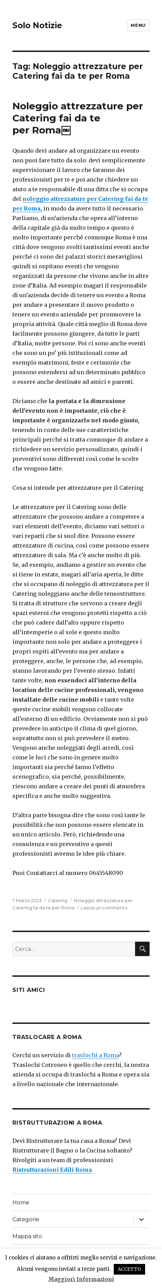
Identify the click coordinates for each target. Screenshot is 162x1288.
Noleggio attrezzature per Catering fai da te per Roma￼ (79, 118)
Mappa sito (27, 1236)
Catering (58, 900)
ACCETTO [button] (129, 1269)
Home (20, 1202)
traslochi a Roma (95, 1055)
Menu (138, 25)
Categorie (25, 1219)
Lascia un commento (104, 907)
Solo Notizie (37, 25)
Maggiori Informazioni (81, 1279)
